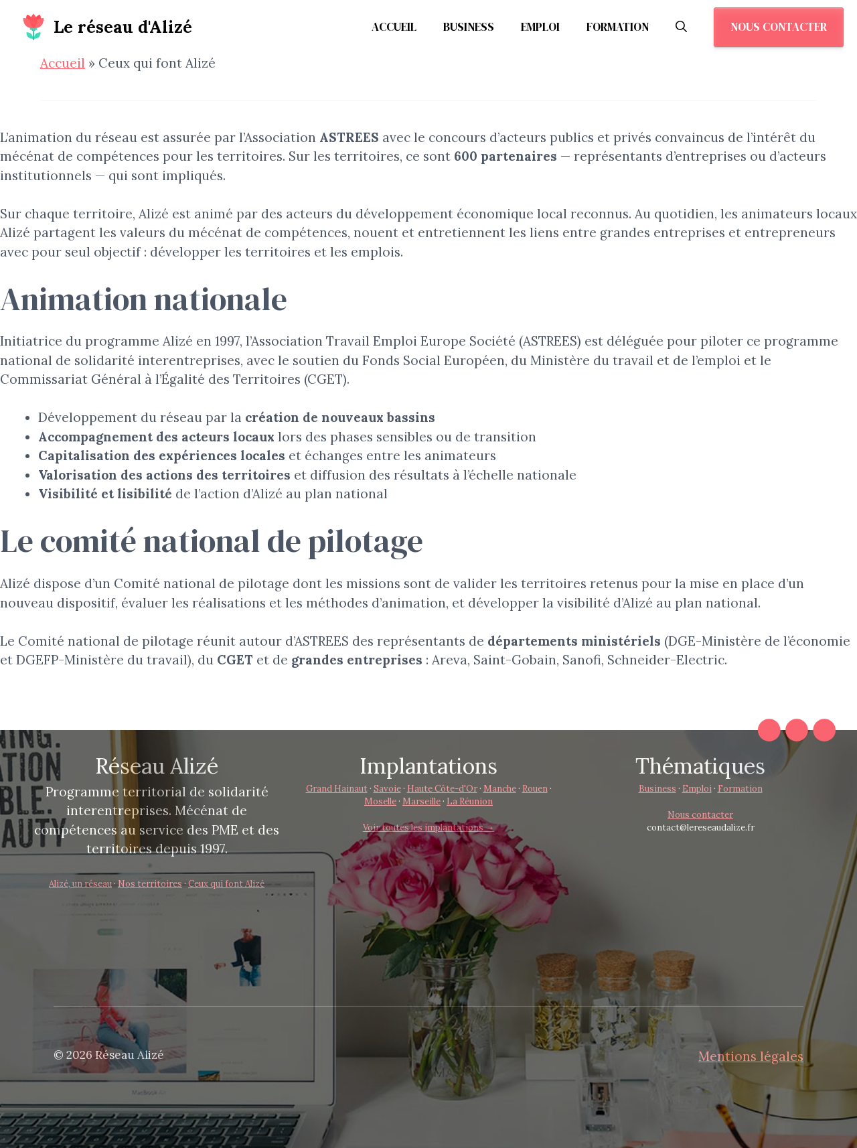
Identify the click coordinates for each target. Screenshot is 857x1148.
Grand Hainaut (337, 788)
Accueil (394, 27)
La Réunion (470, 801)
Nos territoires (150, 883)
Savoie (387, 788)
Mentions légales (750, 1056)
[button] (681, 27)
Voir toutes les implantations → (428, 827)
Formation (618, 27)
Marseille (421, 801)
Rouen (535, 788)
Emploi (540, 27)
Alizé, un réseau (80, 883)
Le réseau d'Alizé (123, 27)
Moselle (380, 801)
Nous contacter (778, 27)
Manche (499, 788)
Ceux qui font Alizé (226, 883)
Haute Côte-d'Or (442, 788)
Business (468, 27)
